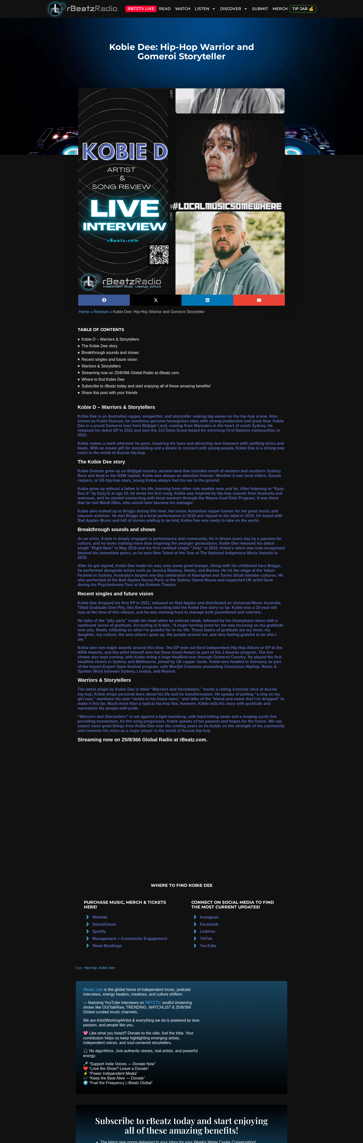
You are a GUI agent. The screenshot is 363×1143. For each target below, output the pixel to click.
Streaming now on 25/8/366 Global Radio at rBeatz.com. (131, 373)
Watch (182, 8)
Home (84, 312)
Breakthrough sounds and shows (110, 352)
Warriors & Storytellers (101, 366)
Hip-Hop (90, 968)
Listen (205, 8)
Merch (280, 8)
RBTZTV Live (141, 8)
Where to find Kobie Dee (103, 379)
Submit (260, 8)
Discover (234, 8)
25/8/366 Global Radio (146, 739)
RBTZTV (152, 1002)
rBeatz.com (93, 989)
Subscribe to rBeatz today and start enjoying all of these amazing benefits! (146, 386)
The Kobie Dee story (100, 346)
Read (165, 8)
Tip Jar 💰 (303, 8)
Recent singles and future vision (109, 359)
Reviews (101, 312)
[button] (104, 300)
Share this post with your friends (110, 393)
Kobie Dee (107, 968)
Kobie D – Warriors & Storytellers (110, 339)
